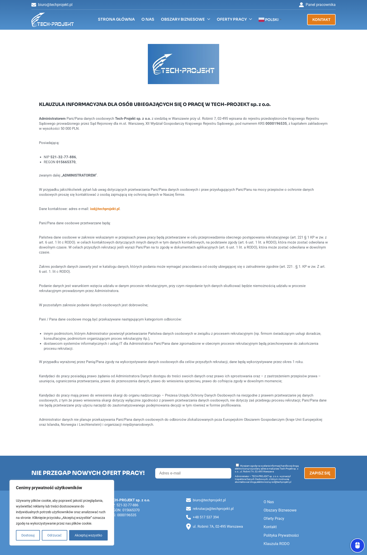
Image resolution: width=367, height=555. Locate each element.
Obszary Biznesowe (183, 19)
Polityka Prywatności (281, 535)
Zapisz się (319, 473)
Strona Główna (116, 19)
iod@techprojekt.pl (105, 209)
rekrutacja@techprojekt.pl (210, 508)
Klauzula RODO (277, 543)
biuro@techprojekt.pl (51, 4)
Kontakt (321, 19)
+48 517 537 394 (202, 517)
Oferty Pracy (232, 19)
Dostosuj (27, 535)
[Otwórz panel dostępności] (357, 545)
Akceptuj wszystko (88, 535)
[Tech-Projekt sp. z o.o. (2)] (52, 20)
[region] (62, 512)
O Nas (147, 19)
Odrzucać (54, 535)
